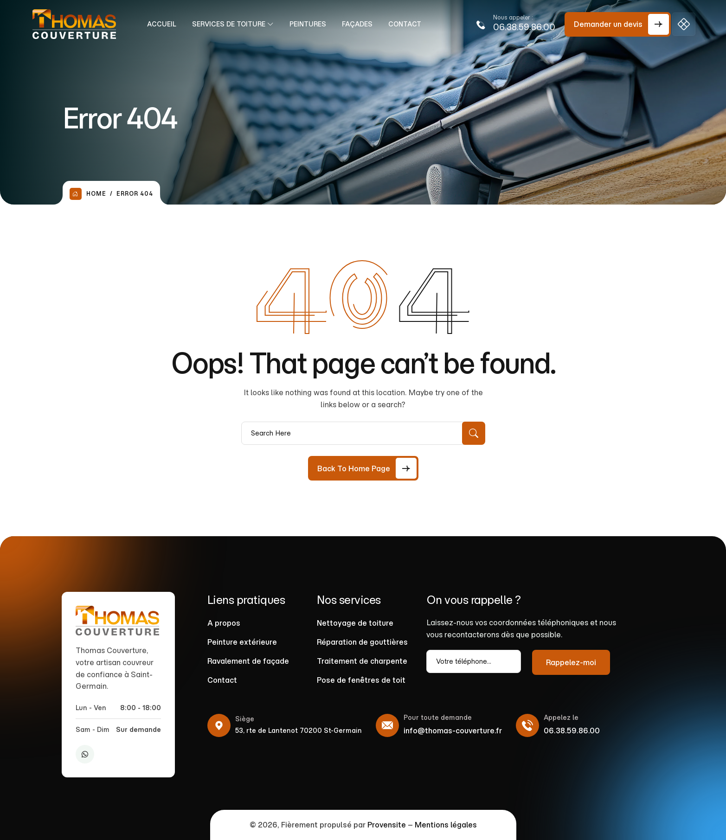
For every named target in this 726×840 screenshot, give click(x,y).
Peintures (310, 24)
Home (88, 194)
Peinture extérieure (242, 642)
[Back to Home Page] (363, 468)
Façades (360, 24)
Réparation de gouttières (362, 642)
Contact (407, 24)
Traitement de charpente (362, 661)
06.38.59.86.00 (524, 27)
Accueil (164, 24)
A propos (223, 623)
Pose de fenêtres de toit (361, 680)
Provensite (386, 824)
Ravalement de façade (248, 661)
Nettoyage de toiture (355, 623)
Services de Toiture (231, 24)
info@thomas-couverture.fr (453, 730)
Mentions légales (446, 824)
